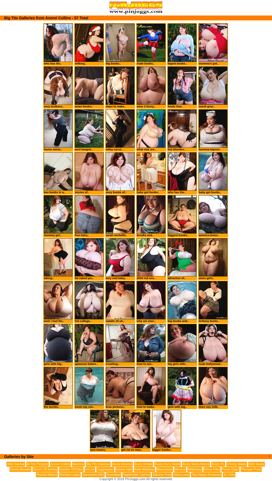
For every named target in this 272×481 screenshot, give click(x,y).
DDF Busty (256, 464)
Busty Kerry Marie (167, 464)
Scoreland (113, 474)
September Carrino (136, 474)
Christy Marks (236, 464)
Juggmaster (105, 469)
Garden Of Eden (71, 469)
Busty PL (218, 464)
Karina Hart (124, 469)
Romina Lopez (70, 474)
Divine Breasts (20, 469)
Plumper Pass (251, 469)
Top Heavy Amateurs (206, 474)
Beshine (78, 464)
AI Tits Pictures (37, 464)
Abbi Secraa (16, 464)
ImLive (90, 469)
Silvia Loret (181, 474)
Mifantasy (195, 469)
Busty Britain (143, 464)
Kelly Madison (144, 469)
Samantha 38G (93, 474)
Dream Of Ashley (45, 469)
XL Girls (229, 474)
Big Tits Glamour (98, 464)
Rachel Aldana (46, 474)
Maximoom (164, 469)
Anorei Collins (60, 464)
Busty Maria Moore (195, 464)
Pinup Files (212, 469)
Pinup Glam (230, 469)
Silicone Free (161, 474)
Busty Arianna (122, 464)
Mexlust (180, 469)
